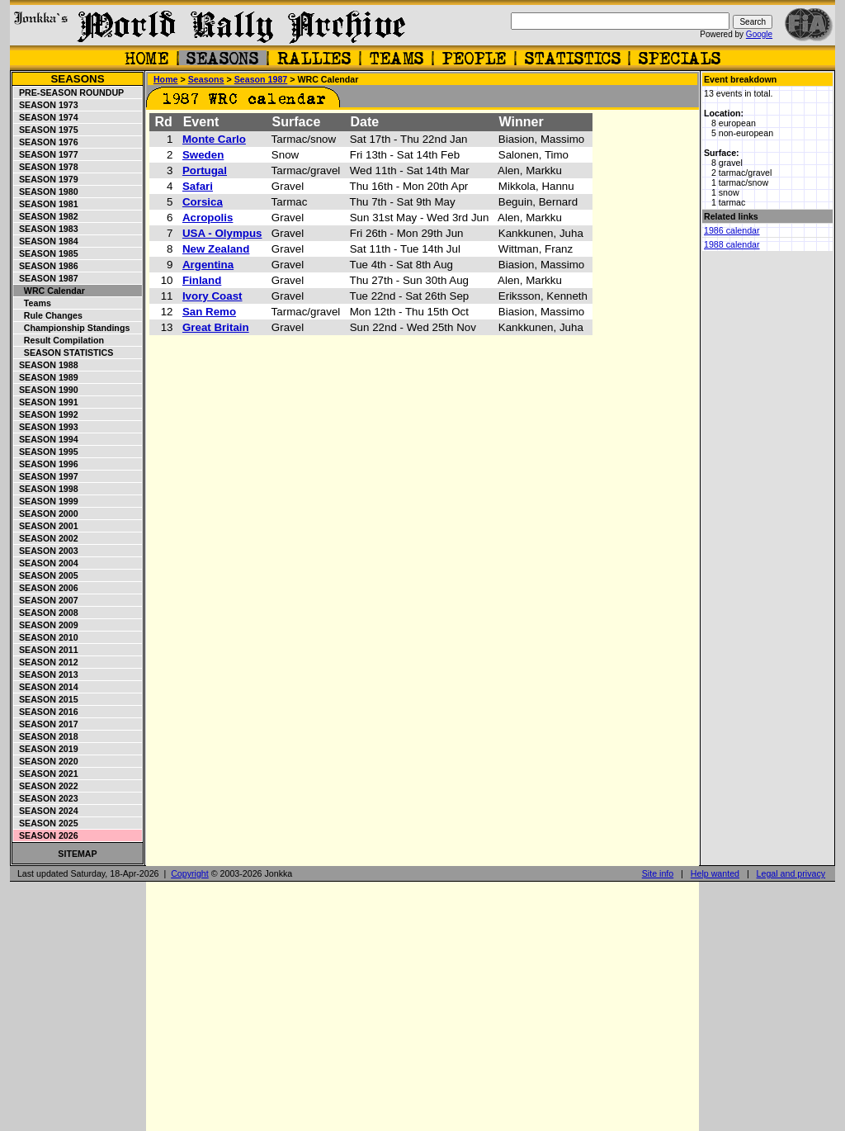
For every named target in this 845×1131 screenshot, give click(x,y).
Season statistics (63, 352)
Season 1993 (46, 427)
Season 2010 (46, 637)
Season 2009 (46, 625)
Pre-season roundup (69, 92)
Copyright (190, 873)
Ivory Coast (212, 296)
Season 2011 (46, 650)
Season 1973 (46, 105)
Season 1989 (46, 377)
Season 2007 (46, 600)
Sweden (203, 155)
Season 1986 (46, 266)
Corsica (202, 202)
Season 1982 (46, 216)
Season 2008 (46, 613)
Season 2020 (46, 761)
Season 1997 (46, 476)
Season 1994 (46, 439)
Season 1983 (46, 229)
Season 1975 (46, 130)
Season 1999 (46, 501)
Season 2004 (46, 563)
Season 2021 (46, 773)
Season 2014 (46, 687)
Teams (32, 303)
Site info (658, 873)
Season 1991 (46, 402)
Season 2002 (46, 538)
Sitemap (77, 854)
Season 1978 (46, 167)
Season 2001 (46, 526)
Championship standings (72, 328)
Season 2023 (46, 798)
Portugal (204, 170)
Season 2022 (46, 786)
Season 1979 (46, 179)
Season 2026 (46, 835)
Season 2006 (46, 588)
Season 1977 (46, 154)
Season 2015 (46, 699)
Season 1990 (46, 390)
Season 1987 (46, 278)
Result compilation (59, 340)
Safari (197, 186)
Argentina (208, 264)
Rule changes (48, 315)
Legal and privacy (791, 873)
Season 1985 (46, 253)
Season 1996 (46, 464)
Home (165, 79)
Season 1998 (46, 489)
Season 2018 (46, 736)
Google (759, 34)
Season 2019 (46, 749)
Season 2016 (46, 712)
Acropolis (207, 217)
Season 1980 (46, 191)
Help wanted (715, 873)
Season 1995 (46, 452)
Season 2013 (46, 674)
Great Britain (215, 327)
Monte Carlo (214, 139)
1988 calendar (732, 244)
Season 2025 (46, 823)
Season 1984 (46, 241)
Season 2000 (46, 513)
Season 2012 (46, 662)
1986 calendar (732, 230)
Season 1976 (46, 142)
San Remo (209, 311)
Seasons (77, 79)
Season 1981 (46, 204)
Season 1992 (46, 414)
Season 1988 (46, 365)
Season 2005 (46, 575)
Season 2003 (46, 551)
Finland (201, 280)
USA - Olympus (222, 233)
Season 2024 (46, 811)
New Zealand (215, 249)
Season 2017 (46, 724)
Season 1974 (46, 117)
